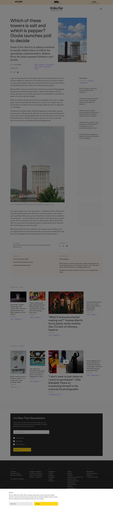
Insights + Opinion (35, 471)
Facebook (51, 477)
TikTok (50, 473)
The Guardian (59, 89)
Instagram (51, 471)
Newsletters (71, 488)
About (69, 471)
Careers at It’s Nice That (75, 477)
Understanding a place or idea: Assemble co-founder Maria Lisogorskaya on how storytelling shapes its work (89, 125)
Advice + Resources (35, 475)
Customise (13, 503)
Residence (90, 471)
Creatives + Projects (36, 473)
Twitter (27, 118)
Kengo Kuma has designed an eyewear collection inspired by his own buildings (89, 136)
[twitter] (14, 72)
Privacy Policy (71, 479)
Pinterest (51, 480)
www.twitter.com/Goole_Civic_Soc (23, 262)
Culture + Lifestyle (35, 477)
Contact (70, 475)
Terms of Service (73, 480)
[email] (17, 72)
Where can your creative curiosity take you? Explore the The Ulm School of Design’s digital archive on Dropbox (89, 113)
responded (22, 234)
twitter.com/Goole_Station (21, 259)
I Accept (38, 503)
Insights (70, 486)
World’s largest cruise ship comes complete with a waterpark (88, 90)
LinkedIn (51, 475)
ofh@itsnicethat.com (84, 267)
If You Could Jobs (92, 477)
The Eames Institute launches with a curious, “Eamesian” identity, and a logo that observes (88, 101)
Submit (69, 473)
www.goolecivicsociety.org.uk (21, 265)
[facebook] (11, 72)
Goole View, (18, 216)
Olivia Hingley (17, 64)
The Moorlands (30, 116)
